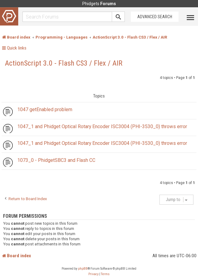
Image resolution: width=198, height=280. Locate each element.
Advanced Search (154, 16)
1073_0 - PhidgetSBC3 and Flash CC (56, 160)
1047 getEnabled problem (44, 109)
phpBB (83, 268)
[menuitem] (93, 274)
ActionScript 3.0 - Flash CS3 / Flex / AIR (63, 63)
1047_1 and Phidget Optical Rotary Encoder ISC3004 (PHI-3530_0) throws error (102, 126)
